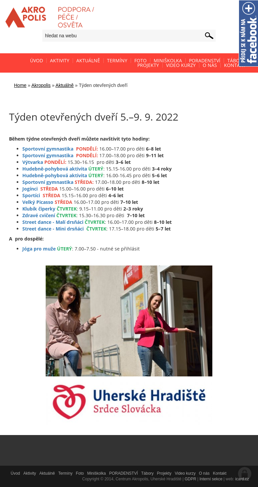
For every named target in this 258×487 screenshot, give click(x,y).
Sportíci (31, 195)
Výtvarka (32, 162)
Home (20, 85)
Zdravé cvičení (38, 215)
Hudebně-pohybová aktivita (54, 169)
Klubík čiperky (38, 209)
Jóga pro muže (39, 248)
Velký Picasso (37, 202)
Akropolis (41, 85)
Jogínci (30, 189)
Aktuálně (65, 85)
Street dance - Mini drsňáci (53, 229)
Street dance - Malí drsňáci (52, 222)
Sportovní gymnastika (47, 149)
